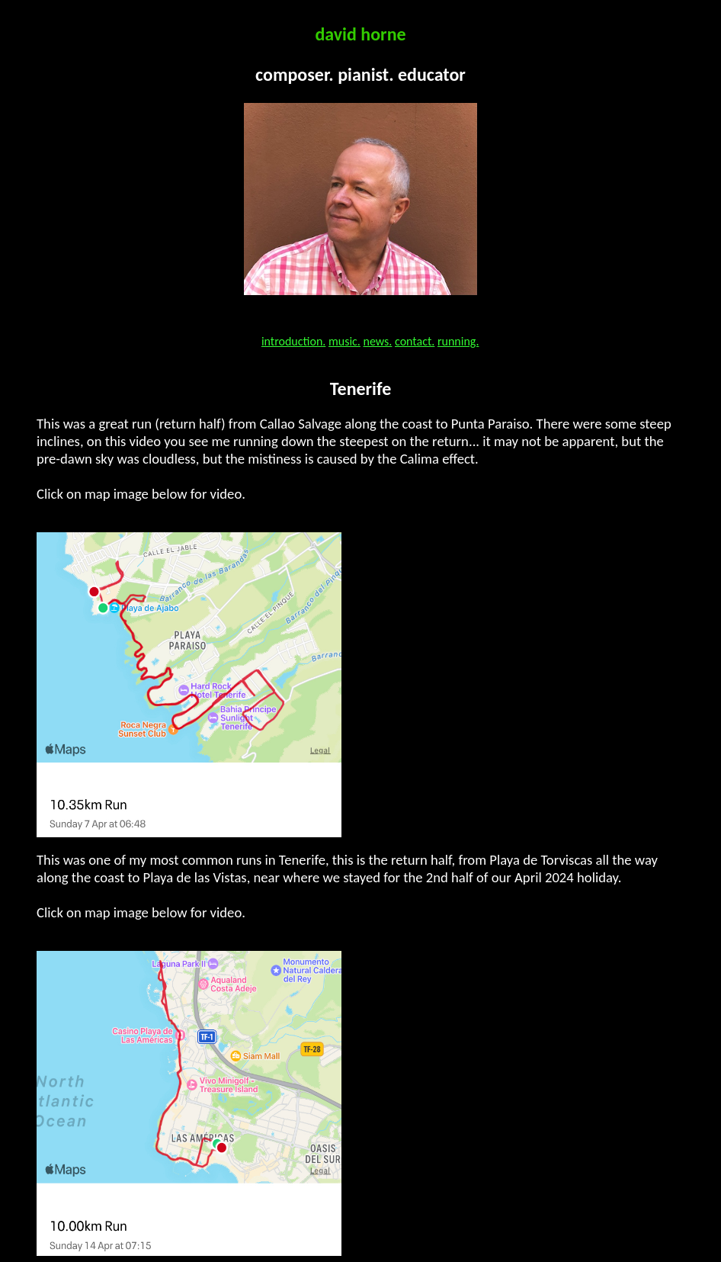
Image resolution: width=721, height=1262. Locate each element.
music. (344, 341)
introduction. (293, 341)
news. (378, 341)
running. (458, 341)
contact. (414, 341)
